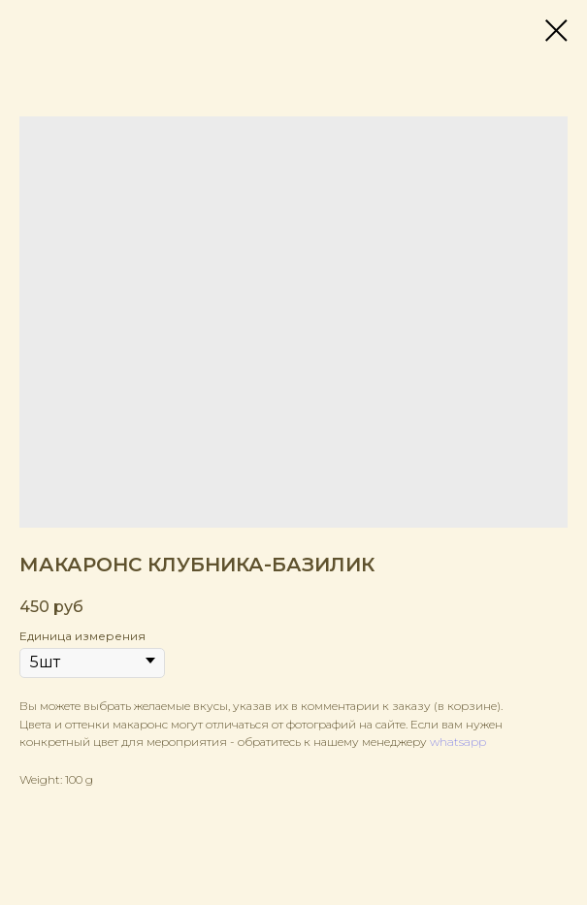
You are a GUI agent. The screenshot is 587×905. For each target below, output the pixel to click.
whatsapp (458, 741)
